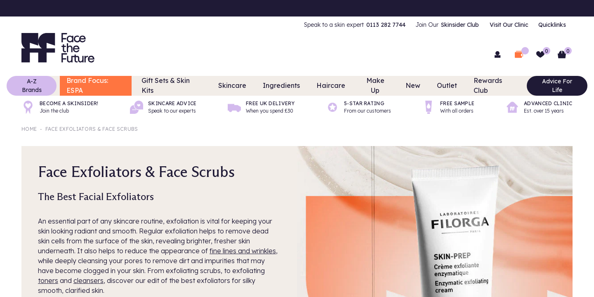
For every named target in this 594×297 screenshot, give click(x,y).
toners (48, 280)
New (406, 86)
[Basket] (562, 54)
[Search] (404, 53)
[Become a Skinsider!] (60, 107)
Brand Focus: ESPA (112, 86)
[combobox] (297, 53)
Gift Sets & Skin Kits (186, 86)
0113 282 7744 (385, 24)
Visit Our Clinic (509, 24)
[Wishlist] (540, 54)
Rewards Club (481, 86)
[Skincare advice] (163, 107)
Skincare (241, 86)
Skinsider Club (460, 24)
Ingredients (286, 86)
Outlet (437, 86)
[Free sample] (448, 107)
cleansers (88, 280)
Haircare (330, 86)
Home (29, 129)
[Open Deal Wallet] (519, 54)
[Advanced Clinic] (539, 107)
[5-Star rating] (358, 107)
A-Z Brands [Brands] (47, 86)
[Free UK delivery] (261, 107)
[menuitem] (354, 24)
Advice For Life (541, 86)
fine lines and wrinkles (243, 251)
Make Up (371, 86)
